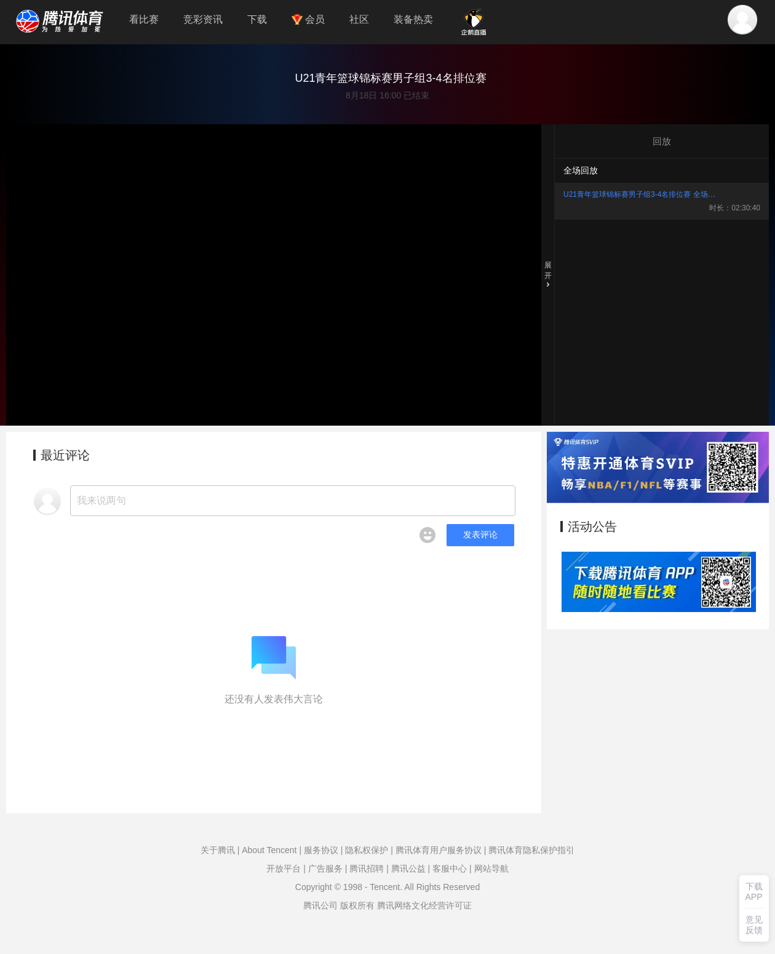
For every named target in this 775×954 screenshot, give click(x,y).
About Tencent (269, 850)
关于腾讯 (218, 850)
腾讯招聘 (366, 868)
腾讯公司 (320, 905)
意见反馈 (754, 925)
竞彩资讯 (203, 19)
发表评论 (480, 534)
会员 (308, 19)
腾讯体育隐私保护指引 (531, 850)
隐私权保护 (366, 850)
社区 (359, 19)
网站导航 (491, 868)
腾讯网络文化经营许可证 (424, 905)
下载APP (754, 891)
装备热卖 (413, 19)
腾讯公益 (408, 868)
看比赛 (144, 19)
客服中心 (449, 868)
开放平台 (283, 868)
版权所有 (357, 905)
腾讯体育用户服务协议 (438, 850)
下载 (257, 19)
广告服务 (325, 868)
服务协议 (321, 850)
